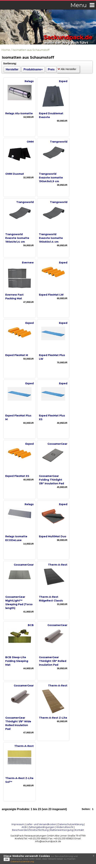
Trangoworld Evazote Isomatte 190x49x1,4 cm (17, 238)
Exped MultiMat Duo (52, 536)
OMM (30, 141)
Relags (29, 81)
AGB (24, 827)
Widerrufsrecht (65, 827)
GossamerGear (57, 443)
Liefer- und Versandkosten (41, 824)
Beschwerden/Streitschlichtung (30, 829)
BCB (31, 625)
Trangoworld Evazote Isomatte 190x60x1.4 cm (51, 238)
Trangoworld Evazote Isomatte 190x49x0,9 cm (51, 177)
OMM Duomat (14, 173)
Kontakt (79, 829)
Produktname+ (33, 69)
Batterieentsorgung (61, 829)
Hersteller (12, 69)
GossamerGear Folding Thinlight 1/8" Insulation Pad (51, 479)
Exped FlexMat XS (17, 476)
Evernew (28, 262)
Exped (63, 81)
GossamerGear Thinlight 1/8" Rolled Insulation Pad (52, 661)
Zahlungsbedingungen (41, 827)
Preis (51, 69)
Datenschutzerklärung (71, 824)
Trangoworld (58, 141)
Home (5, 50)
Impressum (18, 824)
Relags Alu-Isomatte (19, 113)
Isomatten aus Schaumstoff (30, 50)
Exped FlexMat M (16, 355)
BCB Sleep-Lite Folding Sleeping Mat (16, 661)
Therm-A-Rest (57, 564)
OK (6, 859)
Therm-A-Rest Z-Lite (53, 717)
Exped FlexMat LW (51, 294)
